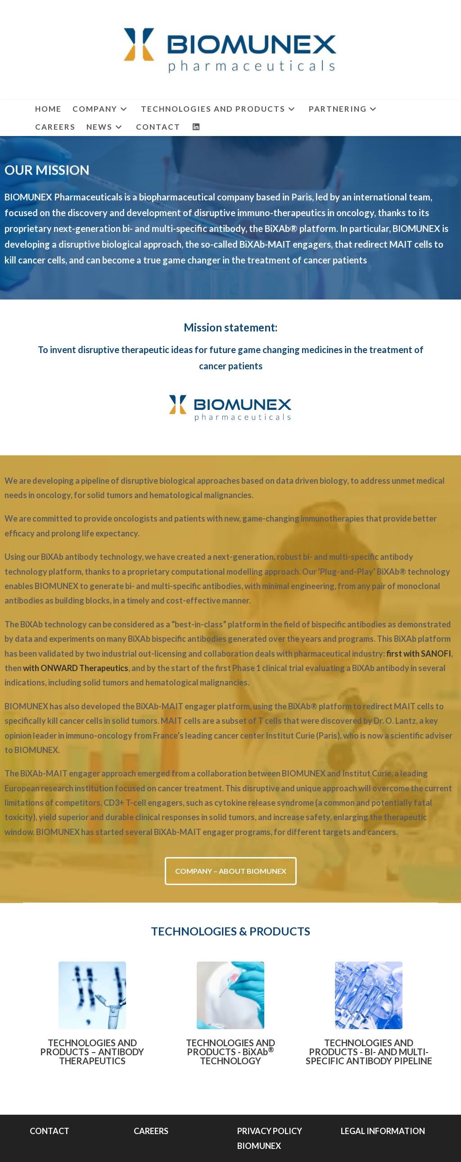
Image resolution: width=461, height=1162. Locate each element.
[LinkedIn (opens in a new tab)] (196, 127)
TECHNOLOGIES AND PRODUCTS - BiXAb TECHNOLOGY (230, 1051)
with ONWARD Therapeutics (75, 668)
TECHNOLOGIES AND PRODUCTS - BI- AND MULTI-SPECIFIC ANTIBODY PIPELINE (369, 1051)
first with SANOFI (418, 653)
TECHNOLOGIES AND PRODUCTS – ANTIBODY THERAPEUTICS (92, 1051)
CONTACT (49, 1131)
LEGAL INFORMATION (383, 1131)
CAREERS (151, 1131)
